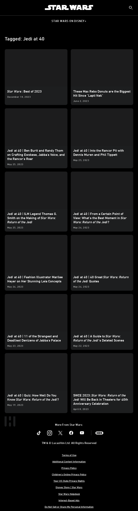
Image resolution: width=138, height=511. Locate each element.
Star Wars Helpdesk (69, 493)
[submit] (131, 8)
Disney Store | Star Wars (69, 487)
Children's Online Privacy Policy (69, 474)
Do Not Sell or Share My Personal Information (69, 506)
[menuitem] (6, 7)
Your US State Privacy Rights (69, 480)
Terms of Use (69, 455)
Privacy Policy (69, 467)
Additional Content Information (69, 461)
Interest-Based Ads (69, 500)
